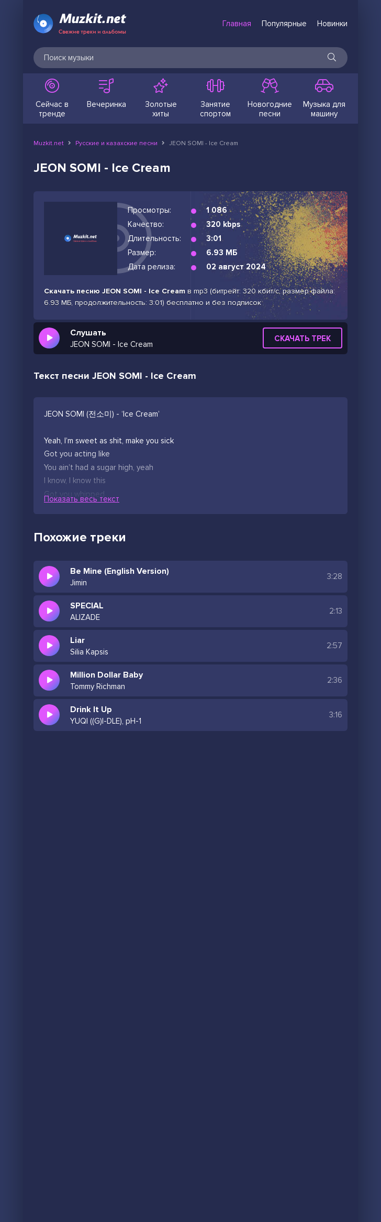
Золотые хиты (160, 98)
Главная (236, 23)
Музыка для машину (324, 98)
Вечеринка (106, 94)
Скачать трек (302, 338)
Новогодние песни (269, 98)
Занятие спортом (215, 98)
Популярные (284, 23)
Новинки (332, 23)
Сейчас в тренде (51, 98)
